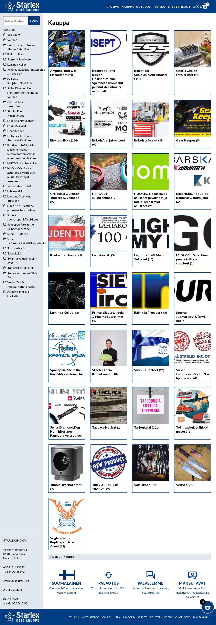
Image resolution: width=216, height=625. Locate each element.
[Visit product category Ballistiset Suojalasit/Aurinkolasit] (150, 56)
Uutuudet (144, 6)
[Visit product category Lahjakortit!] (108, 237)
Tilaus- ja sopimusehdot (131, 617)
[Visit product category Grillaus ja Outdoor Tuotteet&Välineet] (66, 179)
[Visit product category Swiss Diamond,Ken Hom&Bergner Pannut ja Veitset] (66, 413)
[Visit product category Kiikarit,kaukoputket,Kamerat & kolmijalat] (192, 179)
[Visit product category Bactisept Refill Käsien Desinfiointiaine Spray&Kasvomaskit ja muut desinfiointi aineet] (108, 63)
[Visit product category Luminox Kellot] (66, 294)
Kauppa (128, 6)
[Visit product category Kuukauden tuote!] (66, 237)
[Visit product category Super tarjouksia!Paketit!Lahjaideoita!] (192, 356)
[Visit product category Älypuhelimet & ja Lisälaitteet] (66, 54)
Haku (34, 20)
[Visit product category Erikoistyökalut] (150, 122)
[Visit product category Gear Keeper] (192, 122)
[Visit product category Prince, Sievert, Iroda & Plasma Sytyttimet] (108, 298)
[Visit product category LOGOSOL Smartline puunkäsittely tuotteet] (192, 241)
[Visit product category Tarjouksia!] (150, 409)
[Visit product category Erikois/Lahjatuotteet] (108, 124)
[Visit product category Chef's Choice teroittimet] (192, 54)
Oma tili (107, 617)
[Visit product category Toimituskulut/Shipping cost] (192, 411)
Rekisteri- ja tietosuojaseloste (170, 617)
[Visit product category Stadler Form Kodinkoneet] (108, 354)
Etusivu (113, 6)
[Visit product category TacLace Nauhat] (108, 409)
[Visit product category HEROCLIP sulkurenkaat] (108, 177)
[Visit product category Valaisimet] (150, 466)
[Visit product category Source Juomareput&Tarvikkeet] (192, 298)
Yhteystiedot (179, 6)
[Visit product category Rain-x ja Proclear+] (150, 294)
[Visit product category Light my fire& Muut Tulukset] (150, 239)
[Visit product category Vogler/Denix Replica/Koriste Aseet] (66, 524)
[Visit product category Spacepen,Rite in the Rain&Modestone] (66, 354)
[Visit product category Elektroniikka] (66, 122)
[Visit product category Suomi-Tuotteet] (150, 352)
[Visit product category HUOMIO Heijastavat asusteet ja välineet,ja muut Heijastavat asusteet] (150, 181)
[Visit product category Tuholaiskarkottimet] (66, 468)
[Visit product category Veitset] (192, 466)
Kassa (160, 6)
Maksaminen (201, 617)
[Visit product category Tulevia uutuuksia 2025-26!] (108, 468)
